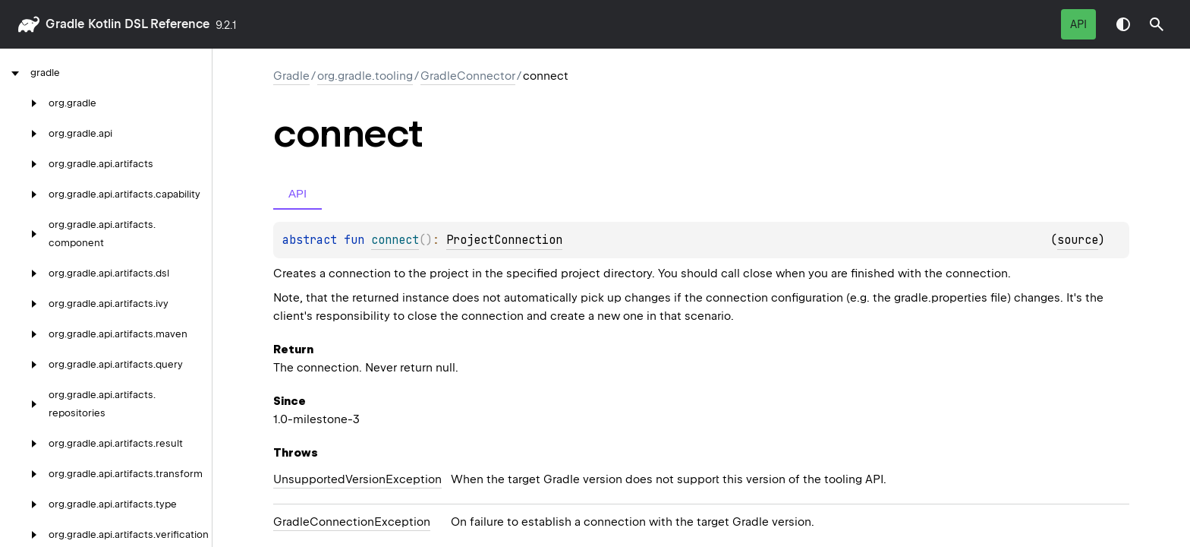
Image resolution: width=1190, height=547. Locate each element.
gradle (65, 24)
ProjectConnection (504, 240)
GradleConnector (467, 76)
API (1078, 24)
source (1077, 240)
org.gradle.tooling (365, 76)
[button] (1156, 24)
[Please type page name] (1156, 24)
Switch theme (1123, 24)
